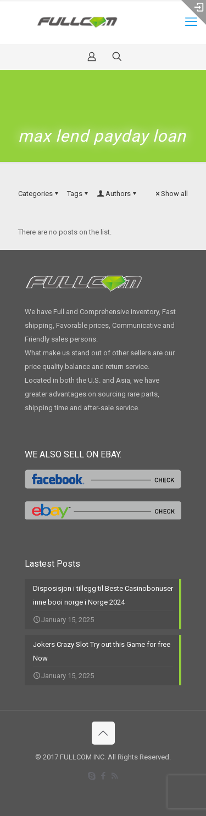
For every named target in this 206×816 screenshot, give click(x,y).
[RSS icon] (114, 776)
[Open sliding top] (193, 12)
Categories (39, 193)
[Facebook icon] (103, 776)
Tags (78, 193)
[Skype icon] (91, 776)
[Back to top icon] (103, 733)
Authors (117, 193)
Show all (171, 193)
